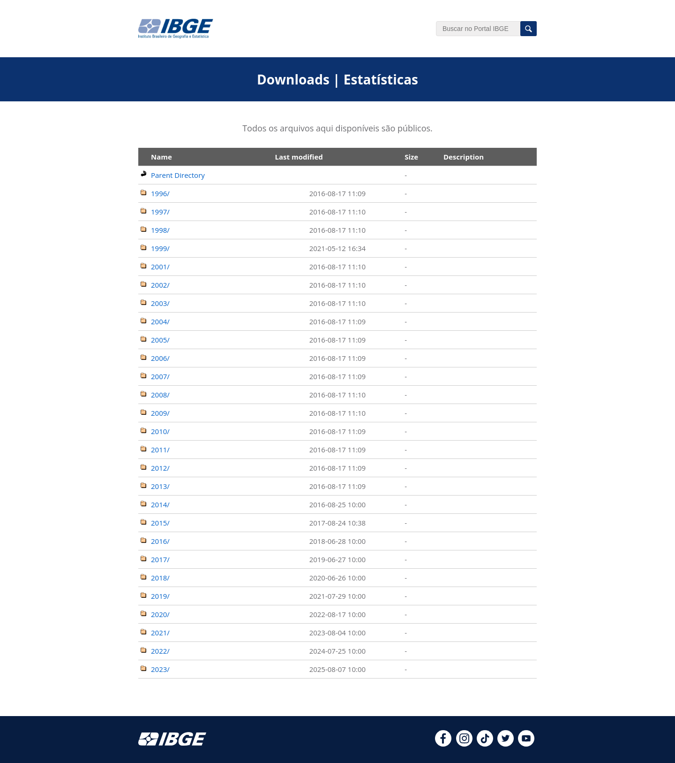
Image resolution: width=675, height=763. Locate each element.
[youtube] (526, 744)
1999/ (160, 248)
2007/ (160, 376)
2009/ (160, 413)
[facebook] (443, 744)
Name (161, 156)
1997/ (160, 211)
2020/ (160, 614)
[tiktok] (485, 744)
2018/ (160, 577)
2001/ (160, 266)
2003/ (160, 303)
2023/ (160, 669)
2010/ (160, 431)
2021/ (160, 632)
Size (411, 156)
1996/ (160, 193)
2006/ (160, 358)
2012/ (160, 468)
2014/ (160, 504)
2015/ (160, 522)
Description (463, 156)
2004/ (160, 321)
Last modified (299, 156)
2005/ (160, 339)
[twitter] (505, 744)
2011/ (160, 449)
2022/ (160, 651)
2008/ (160, 394)
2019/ (160, 596)
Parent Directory (178, 175)
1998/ (160, 230)
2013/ (160, 486)
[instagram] (464, 744)
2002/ (160, 285)
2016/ (160, 541)
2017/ (160, 559)
